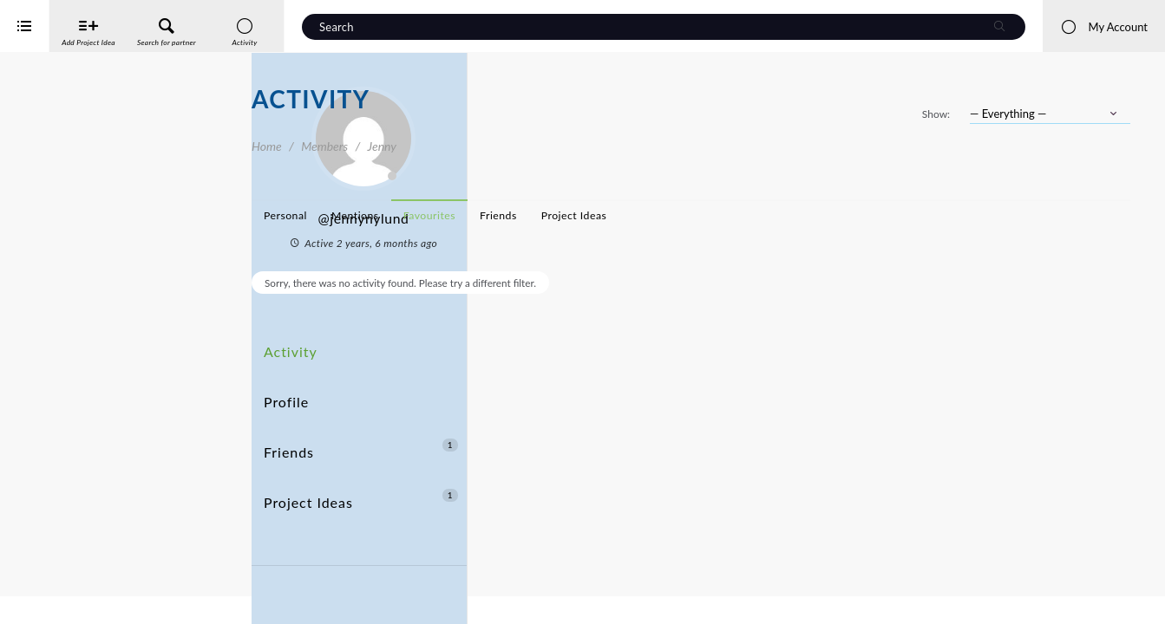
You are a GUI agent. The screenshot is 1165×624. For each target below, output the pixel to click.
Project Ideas (361, 441)
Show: (936, 113)
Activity (287, 345)
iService (52, 599)
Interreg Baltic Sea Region (72, 584)
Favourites (681, 215)
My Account (1104, 27)
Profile (284, 377)
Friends (361, 409)
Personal (537, 215)
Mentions (607, 215)
